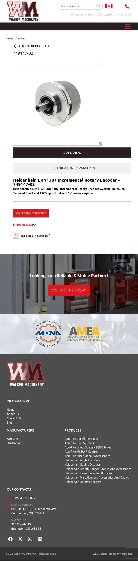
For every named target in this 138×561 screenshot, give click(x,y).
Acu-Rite (12, 439)
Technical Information (72, 168)
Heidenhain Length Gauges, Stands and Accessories (97, 469)
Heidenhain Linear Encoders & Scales (87, 473)
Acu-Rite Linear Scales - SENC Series (87, 447)
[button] (127, 26)
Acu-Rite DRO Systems (78, 443)
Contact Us (14, 418)
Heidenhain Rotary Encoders (82, 482)
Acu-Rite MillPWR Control (80, 452)
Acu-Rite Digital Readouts (80, 439)
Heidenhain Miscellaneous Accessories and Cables (96, 477)
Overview (72, 153)
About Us (13, 414)
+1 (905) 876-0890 (23, 498)
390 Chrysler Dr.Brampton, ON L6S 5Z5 (26, 527)
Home (10, 38)
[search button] (98, 6)
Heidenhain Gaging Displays (82, 464)
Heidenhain (14, 443)
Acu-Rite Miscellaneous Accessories (87, 456)
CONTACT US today (69, 290)
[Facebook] (10, 539)
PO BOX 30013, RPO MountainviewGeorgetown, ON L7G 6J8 (33, 511)
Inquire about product (31, 213)
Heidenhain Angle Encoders (81, 460)
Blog (10, 422)
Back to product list (33, 46)
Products (22, 38)
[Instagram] (30, 539)
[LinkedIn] (40, 539)
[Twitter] (20, 539)
